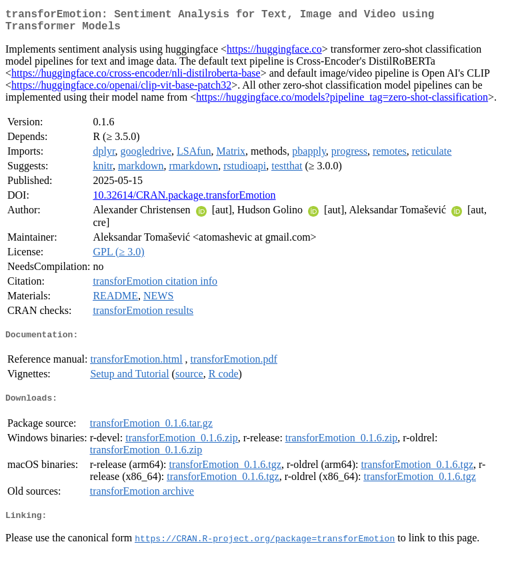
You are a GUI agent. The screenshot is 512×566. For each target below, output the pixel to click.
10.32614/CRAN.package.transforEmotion (184, 200)
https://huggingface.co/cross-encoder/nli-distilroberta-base (136, 78)
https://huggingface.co (274, 54)
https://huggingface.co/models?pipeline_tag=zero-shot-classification (342, 102)
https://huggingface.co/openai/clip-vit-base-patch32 (121, 90)
